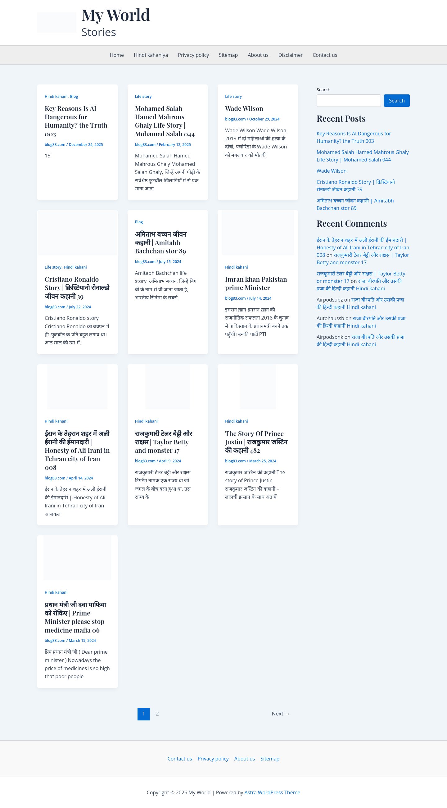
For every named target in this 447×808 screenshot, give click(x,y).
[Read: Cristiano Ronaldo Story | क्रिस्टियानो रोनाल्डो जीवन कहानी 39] (77, 232)
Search (323, 90)
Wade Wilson (244, 108)
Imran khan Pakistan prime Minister (256, 283)
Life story (143, 96)
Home (117, 55)
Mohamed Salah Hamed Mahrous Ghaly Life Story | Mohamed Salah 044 (165, 121)
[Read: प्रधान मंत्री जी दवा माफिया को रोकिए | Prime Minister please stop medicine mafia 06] (77, 557)
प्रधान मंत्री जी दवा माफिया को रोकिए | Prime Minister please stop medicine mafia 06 (75, 617)
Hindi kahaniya (151, 55)
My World (115, 14)
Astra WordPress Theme (272, 792)
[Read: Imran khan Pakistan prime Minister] (258, 232)
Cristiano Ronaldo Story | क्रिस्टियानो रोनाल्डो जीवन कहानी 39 (77, 287)
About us (258, 55)
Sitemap (228, 55)
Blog (74, 96)
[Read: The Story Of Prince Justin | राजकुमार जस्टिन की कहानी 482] (258, 386)
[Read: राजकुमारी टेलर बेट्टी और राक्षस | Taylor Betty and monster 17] (168, 386)
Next (281, 713)
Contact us (325, 55)
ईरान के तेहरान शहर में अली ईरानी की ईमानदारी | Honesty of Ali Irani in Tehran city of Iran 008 (77, 450)
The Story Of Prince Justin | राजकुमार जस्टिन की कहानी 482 (256, 442)
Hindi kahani (56, 96)
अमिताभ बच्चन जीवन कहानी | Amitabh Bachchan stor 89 (161, 242)
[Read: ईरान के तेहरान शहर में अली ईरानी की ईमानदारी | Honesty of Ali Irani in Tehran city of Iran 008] (77, 386)
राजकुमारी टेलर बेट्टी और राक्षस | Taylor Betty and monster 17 (163, 442)
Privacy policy (193, 55)
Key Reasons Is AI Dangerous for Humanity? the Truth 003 (76, 121)
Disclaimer (290, 55)
